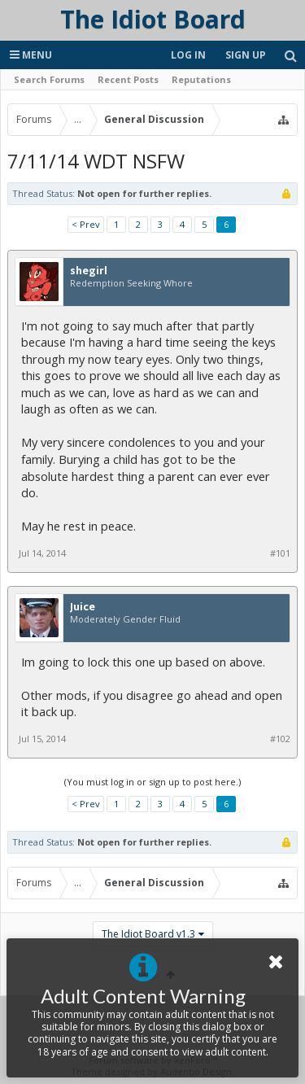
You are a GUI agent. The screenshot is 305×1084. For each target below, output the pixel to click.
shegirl (88, 271)
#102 (280, 739)
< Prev (86, 224)
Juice (82, 607)
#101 (280, 553)
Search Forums (49, 79)
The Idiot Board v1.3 (148, 934)
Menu (31, 55)
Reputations (201, 79)
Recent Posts (128, 79)
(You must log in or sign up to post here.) (152, 782)
